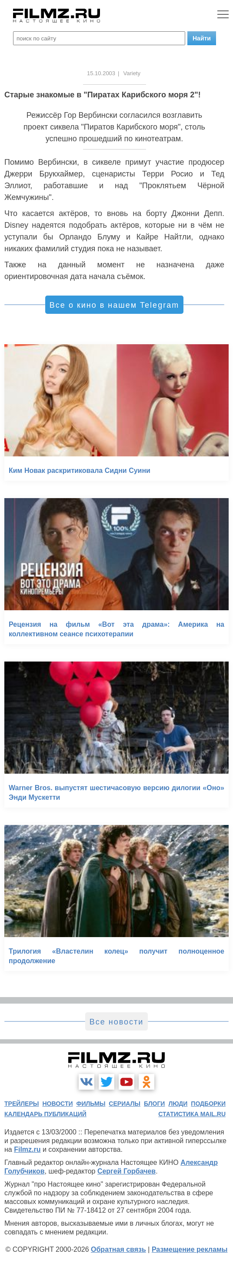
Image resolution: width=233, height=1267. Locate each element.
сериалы (124, 1103)
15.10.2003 (101, 73)
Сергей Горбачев (126, 1171)
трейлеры (21, 1103)
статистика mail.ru (192, 1114)
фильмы (90, 1103)
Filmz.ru (27, 1149)
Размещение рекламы (190, 1249)
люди (177, 1103)
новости (57, 1103)
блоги (154, 1103)
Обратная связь (118, 1249)
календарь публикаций (45, 1114)
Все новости (117, 1022)
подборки (208, 1103)
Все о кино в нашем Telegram (114, 305)
